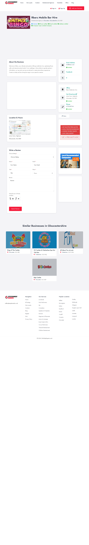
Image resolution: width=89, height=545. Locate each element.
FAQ (26, 316)
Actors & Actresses (43, 319)
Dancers (41, 313)
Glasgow (74, 305)
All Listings (27, 302)
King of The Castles (13, 250)
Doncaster (61, 320)
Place (34, 169)
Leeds (73, 310)
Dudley (74, 299)
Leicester (74, 313)
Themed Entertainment (44, 327)
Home (21, 3)
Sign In (53, 8)
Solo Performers (43, 302)
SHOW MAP (20, 127)
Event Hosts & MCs (43, 322)
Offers (67, 3)
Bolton (60, 306)
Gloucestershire (53, 20)
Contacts (37, 3)
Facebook (69, 72)
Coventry (61, 317)
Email (34, 161)
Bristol (60, 311)
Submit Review (15, 209)
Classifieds (59, 3)
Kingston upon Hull (76, 308)
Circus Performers (43, 325)
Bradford (61, 309)
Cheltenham (38, 254)
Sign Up (62, 8)
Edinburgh (74, 302)
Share (64, 116)
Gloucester (46, 20)
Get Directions (71, 94)
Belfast (60, 300)
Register (27, 313)
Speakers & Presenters (44, 311)
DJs (39, 305)
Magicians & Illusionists (44, 316)
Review (10, 177)
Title (10, 169)
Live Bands (41, 299)
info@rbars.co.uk (70, 64)
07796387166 (70, 106)
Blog (73, 3)
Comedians (41, 308)
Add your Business (75, 8)
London (74, 319)
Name (10, 161)
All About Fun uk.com (66, 250)
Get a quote (29, 3)
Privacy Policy (28, 319)
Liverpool (74, 316)
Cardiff (60, 314)
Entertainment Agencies (48, 3)
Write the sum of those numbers (14, 194)
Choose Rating (12, 153)
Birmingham (62, 303)
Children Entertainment (44, 330)
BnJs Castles (37, 278)
